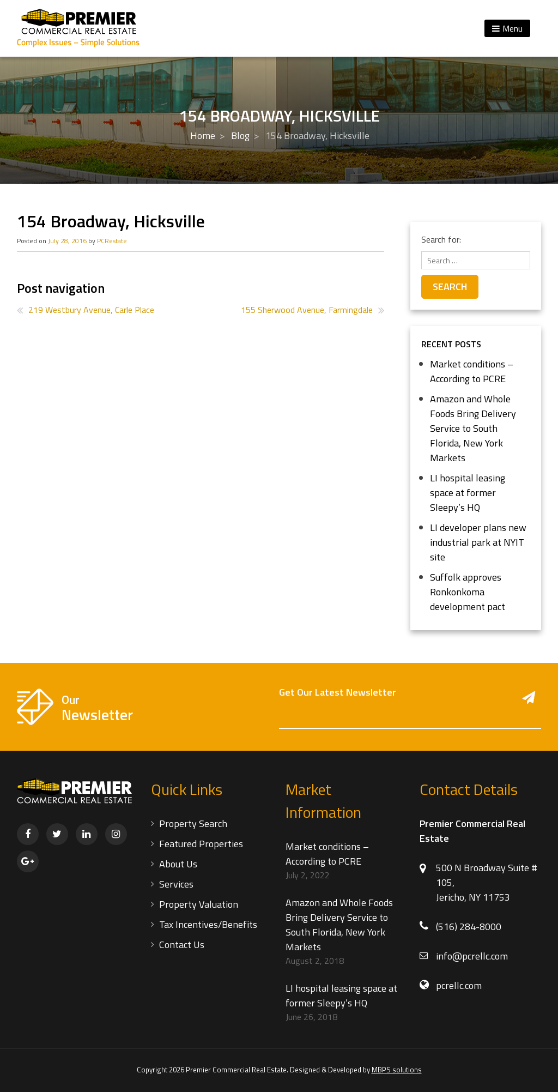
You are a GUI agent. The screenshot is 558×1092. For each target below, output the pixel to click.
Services (176, 884)
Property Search (193, 823)
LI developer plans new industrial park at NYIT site (478, 542)
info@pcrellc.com (472, 956)
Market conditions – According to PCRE (471, 371)
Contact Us (181, 944)
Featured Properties (201, 843)
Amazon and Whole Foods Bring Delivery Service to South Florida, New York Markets (473, 428)
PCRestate (112, 241)
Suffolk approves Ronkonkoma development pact (467, 592)
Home (202, 135)
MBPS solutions (397, 1069)
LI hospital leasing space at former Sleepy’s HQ (467, 492)
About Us (178, 863)
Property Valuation (198, 904)
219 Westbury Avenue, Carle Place (91, 309)
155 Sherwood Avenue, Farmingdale (307, 309)
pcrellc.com (459, 985)
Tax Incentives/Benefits (208, 924)
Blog (240, 135)
